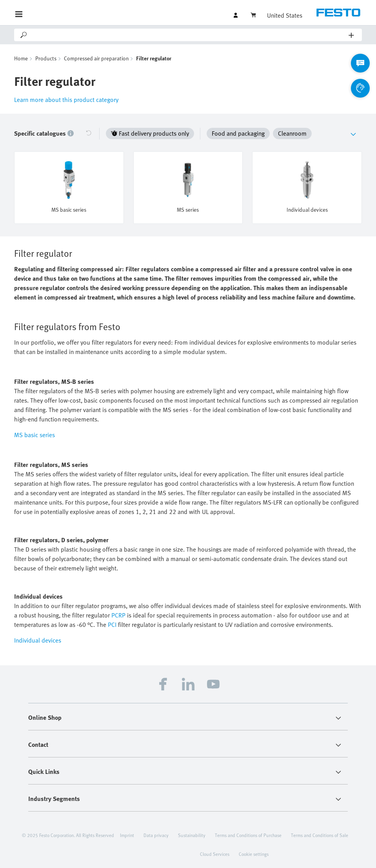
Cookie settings (254, 853)
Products (45, 58)
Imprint (127, 835)
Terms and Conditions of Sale (319, 835)
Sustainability (191, 835)
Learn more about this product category (66, 99)
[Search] (188, 35)
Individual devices (37, 640)
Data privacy (156, 835)
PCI (112, 624)
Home (21, 58)
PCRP (118, 615)
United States (284, 15)
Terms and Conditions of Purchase (248, 835)
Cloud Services (214, 853)
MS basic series (34, 434)
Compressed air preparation (96, 58)
